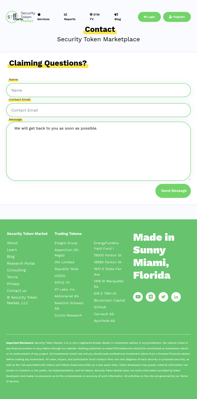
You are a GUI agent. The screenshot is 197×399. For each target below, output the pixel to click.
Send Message (174, 190)
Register (177, 17)
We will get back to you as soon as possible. (98, 151)
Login (149, 17)
